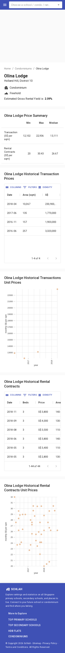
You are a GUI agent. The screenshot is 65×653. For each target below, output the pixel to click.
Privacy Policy (50, 643)
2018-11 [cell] (11, 411)
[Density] (45, 187)
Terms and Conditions (17, 647)
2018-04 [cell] (11, 204)
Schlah (27, 643)
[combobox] (35, 4)
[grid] (32, 223)
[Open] (58, 4)
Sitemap (37, 643)
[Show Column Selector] (13, 187)
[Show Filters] (30, 187)
